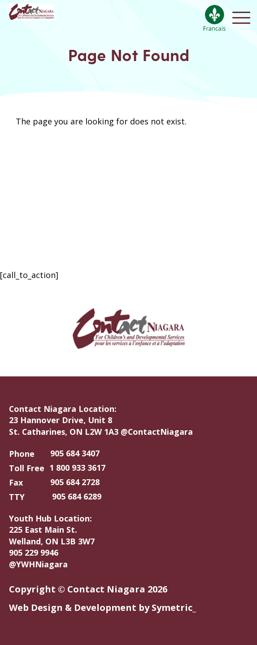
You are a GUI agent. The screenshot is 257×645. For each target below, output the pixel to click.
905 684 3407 (75, 453)
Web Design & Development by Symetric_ (102, 607)
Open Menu (241, 17)
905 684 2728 (75, 482)
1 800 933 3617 (77, 467)
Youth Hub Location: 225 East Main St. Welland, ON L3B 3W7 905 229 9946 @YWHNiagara (52, 541)
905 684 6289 (76, 496)
